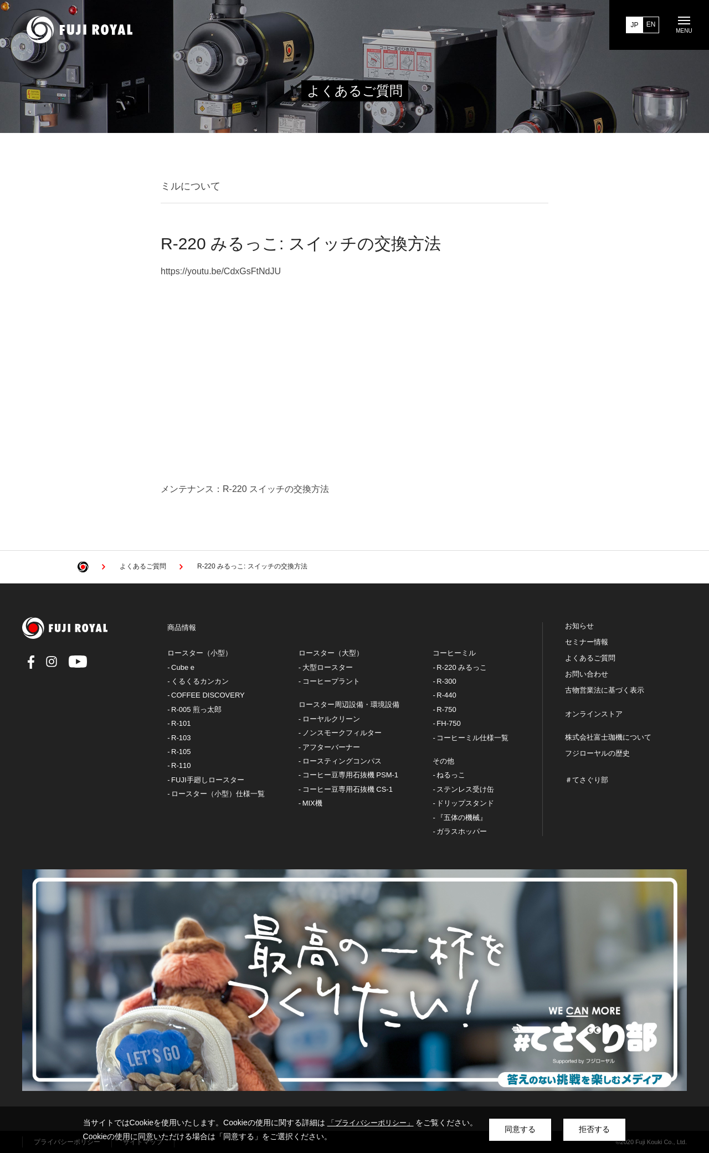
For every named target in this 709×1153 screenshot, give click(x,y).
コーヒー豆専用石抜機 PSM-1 (350, 775)
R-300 (446, 681)
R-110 (181, 765)
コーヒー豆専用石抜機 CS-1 (347, 789)
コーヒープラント (331, 681)
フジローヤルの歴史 (597, 753)
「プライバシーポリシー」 (370, 1123)
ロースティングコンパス (342, 761)
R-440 (446, 695)
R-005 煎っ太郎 (196, 709)
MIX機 (312, 803)
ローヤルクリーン (331, 719)
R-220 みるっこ (461, 667)
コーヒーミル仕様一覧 (472, 738)
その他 (443, 761)
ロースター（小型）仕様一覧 (218, 794)
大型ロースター (327, 667)
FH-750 (448, 723)
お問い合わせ (586, 674)
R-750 (446, 709)
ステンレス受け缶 (465, 789)
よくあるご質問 (590, 658)
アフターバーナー (331, 747)
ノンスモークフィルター (342, 733)
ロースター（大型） (331, 653)
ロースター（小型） (199, 653)
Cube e (182, 667)
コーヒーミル (454, 653)
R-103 (181, 738)
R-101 (181, 723)
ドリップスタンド (465, 803)
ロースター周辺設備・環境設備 (349, 704)
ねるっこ (450, 775)
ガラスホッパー (461, 831)
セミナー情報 (586, 642)
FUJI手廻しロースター (207, 780)
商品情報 (181, 627)
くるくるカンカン (200, 681)
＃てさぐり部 (586, 780)
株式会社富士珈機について (608, 737)
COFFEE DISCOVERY (208, 695)
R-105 (181, 751)
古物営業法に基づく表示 (604, 690)
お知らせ (579, 626)
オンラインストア (594, 714)
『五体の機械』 (461, 817)
